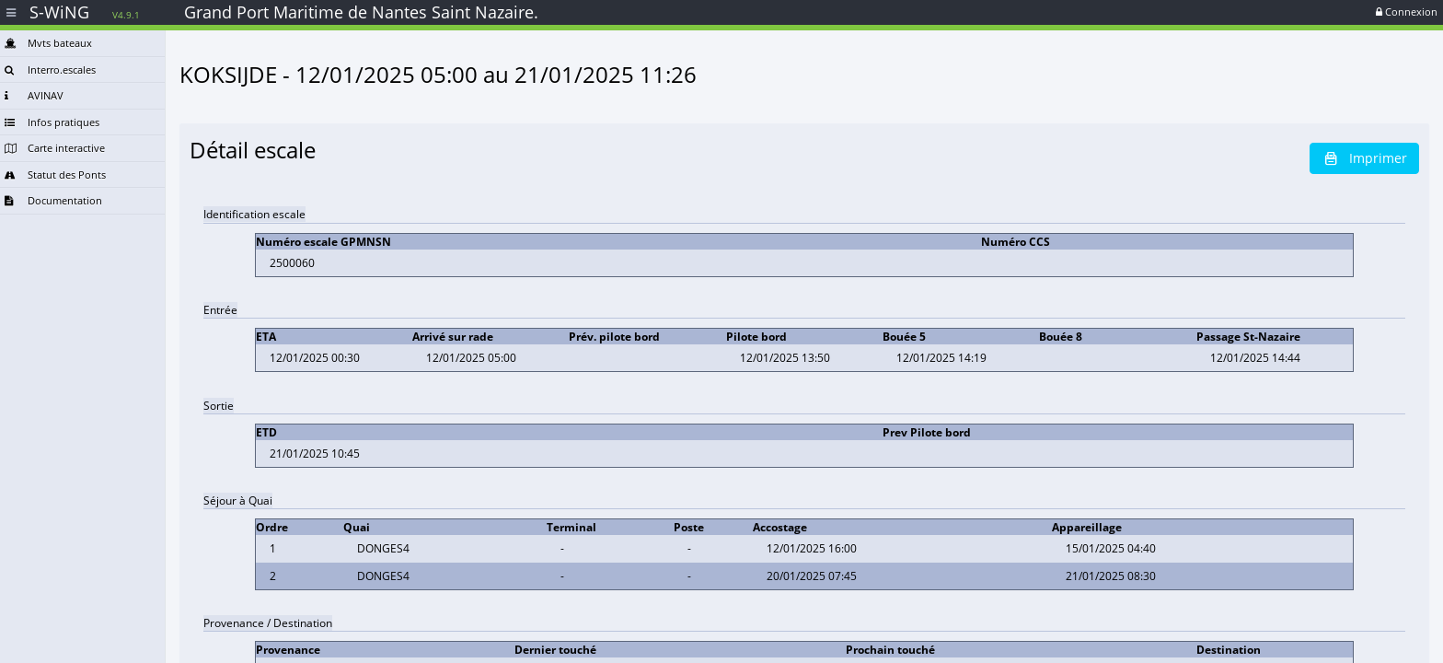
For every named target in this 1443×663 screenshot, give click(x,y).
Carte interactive (55, 148)
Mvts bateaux (48, 43)
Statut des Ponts (55, 174)
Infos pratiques (52, 122)
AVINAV (34, 95)
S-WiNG (84, 12)
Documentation (53, 200)
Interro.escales (50, 69)
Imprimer (1364, 158)
